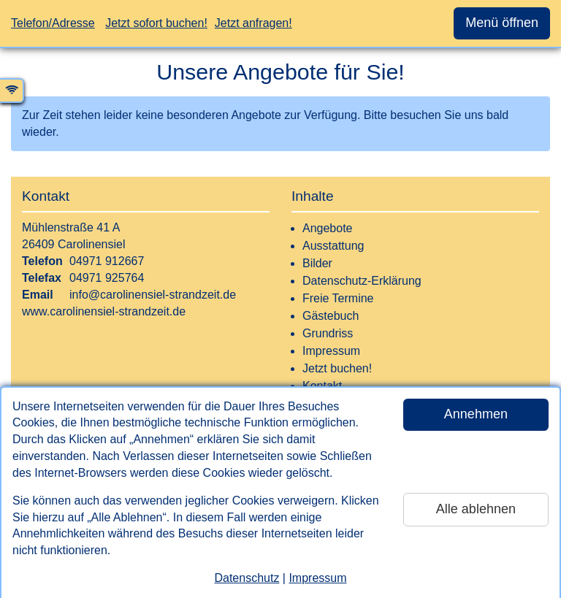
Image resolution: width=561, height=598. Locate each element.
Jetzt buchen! (337, 368)
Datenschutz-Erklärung (361, 281)
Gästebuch (330, 316)
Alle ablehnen (476, 509)
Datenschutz (246, 578)
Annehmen (476, 414)
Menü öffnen (501, 22)
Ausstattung (333, 245)
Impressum (317, 578)
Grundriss (327, 333)
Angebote (327, 228)
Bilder (317, 263)
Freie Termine (338, 298)
